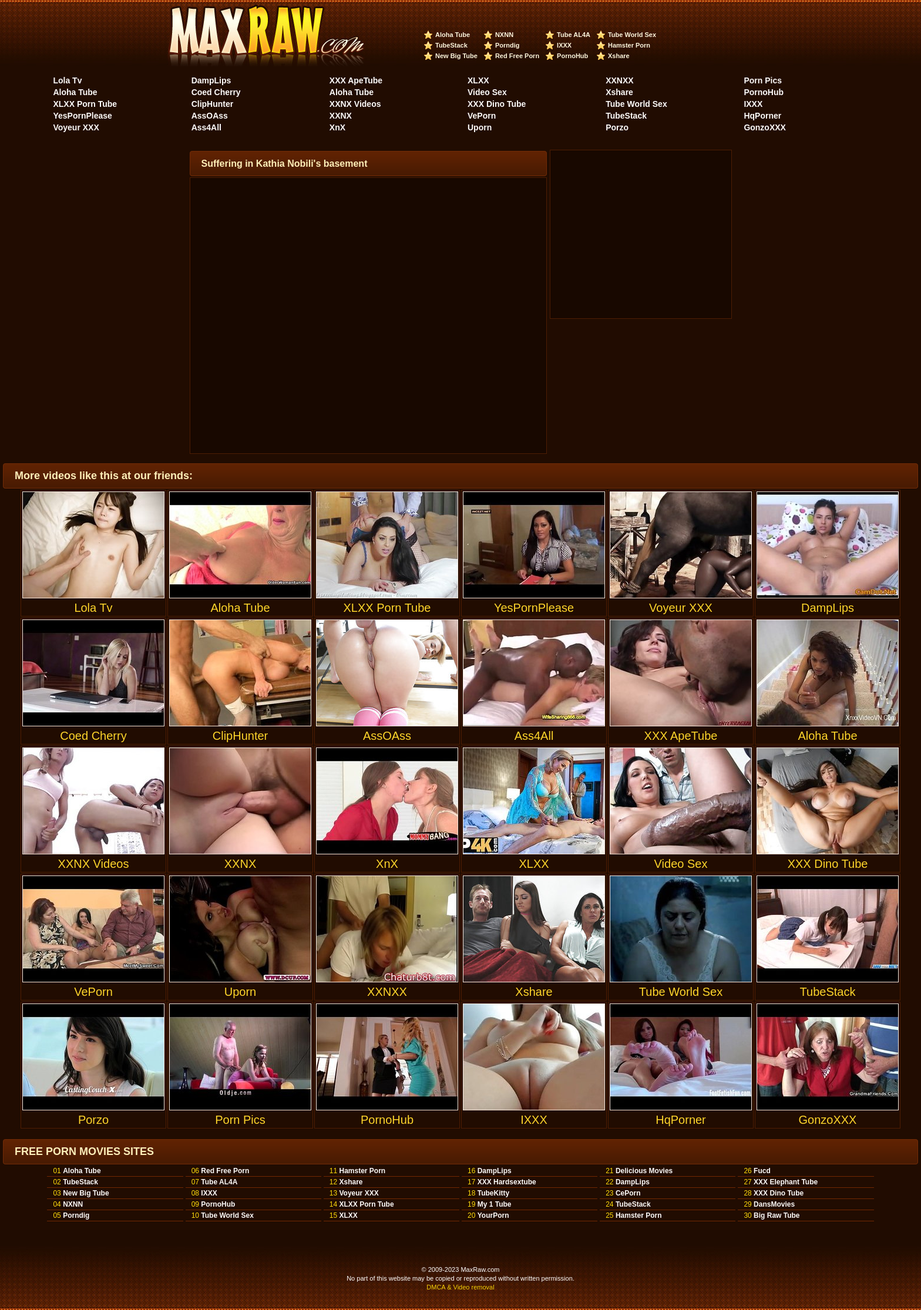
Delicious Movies (644, 1171)
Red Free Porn (517, 55)
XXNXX (619, 80)
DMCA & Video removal (460, 1287)
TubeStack (451, 45)
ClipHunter (212, 104)
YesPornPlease (82, 115)
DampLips (211, 80)
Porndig (507, 45)
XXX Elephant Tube (786, 1182)
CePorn (628, 1193)
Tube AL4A (573, 34)
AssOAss (209, 115)
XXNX (341, 115)
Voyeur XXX (76, 127)
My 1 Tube (495, 1204)
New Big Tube (456, 55)
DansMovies (774, 1204)
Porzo (617, 127)
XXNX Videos (355, 104)
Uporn (480, 127)
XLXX (478, 80)
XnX (337, 127)
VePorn (482, 115)
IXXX (564, 45)
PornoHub (572, 55)
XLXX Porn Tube (85, 104)
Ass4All (206, 127)
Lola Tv (67, 80)
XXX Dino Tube (497, 104)
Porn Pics (763, 80)
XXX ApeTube (356, 80)
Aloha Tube (452, 34)
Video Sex (487, 92)
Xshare (619, 55)
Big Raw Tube (776, 1215)
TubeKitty (493, 1193)
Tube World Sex (632, 34)
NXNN (504, 34)
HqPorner (762, 115)
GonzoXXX (765, 127)
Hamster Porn (629, 45)
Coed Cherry (216, 92)
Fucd (762, 1171)
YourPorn (493, 1215)
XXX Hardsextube (507, 1182)
